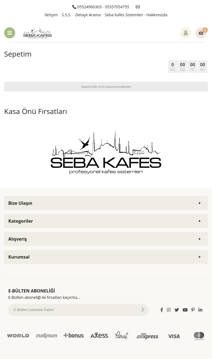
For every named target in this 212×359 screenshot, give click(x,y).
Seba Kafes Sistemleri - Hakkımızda (136, 14)
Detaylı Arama (88, 14)
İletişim (51, 14)
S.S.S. (66, 14)
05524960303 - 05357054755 (100, 6)
